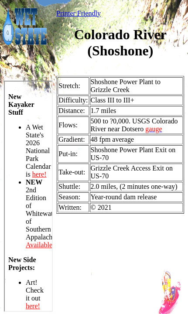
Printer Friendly (78, 13)
